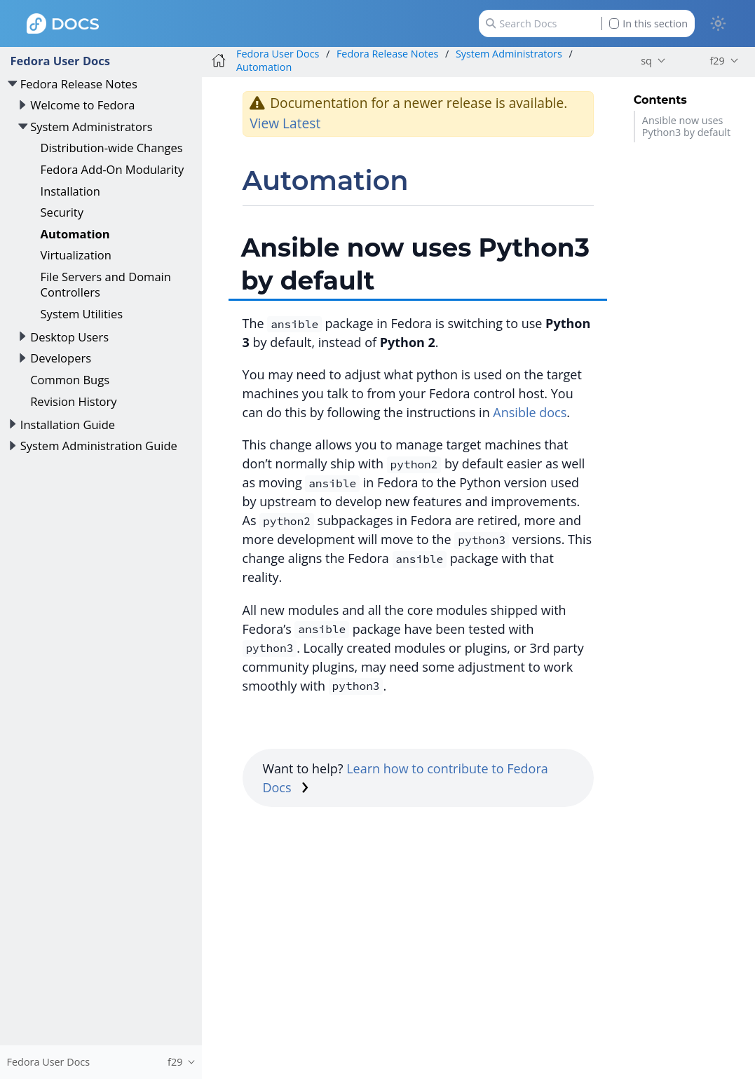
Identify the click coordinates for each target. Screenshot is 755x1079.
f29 (716, 60)
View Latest (285, 123)
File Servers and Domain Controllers (106, 284)
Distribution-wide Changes (112, 148)
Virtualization (76, 255)
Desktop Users (69, 337)
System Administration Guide (98, 445)
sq (646, 60)
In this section (648, 23)
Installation (70, 191)
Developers (60, 358)
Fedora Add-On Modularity (112, 169)
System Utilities (82, 314)
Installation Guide (67, 424)
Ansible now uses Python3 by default (686, 126)
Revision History (73, 401)
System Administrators (91, 126)
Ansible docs (529, 412)
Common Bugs (69, 380)
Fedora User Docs (60, 61)
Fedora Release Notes (78, 84)
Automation (75, 234)
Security (62, 212)
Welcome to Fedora (82, 105)
